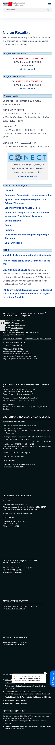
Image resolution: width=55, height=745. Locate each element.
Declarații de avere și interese (16, 700)
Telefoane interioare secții (12, 339)
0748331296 (37, 58)
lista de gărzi (9, 433)
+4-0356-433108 (22, 332)
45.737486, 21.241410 (24, 392)
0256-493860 (17, 572)
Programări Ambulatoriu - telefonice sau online (28, 195)
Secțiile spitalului (13, 221)
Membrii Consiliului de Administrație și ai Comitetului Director (28, 697)
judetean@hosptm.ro (16, 335)
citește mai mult (27, 69)
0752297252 (22, 58)
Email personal (45, 339)
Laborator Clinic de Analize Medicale (23, 208)
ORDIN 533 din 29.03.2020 (16, 270)
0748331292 (37, 81)
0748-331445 (20, 609)
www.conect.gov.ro (27, 176)
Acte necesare (10, 683)
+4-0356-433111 (21, 325)
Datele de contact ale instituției (16, 703)
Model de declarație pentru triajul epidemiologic (27, 255)
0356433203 (22, 81)
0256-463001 (10, 570)
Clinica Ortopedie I (14, 243)
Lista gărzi (10, 190)
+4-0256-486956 (12, 330)
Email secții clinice (32, 339)
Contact (9, 225)
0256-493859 (7, 572)
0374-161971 (10, 609)
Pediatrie (9, 230)
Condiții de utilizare (12, 726)
